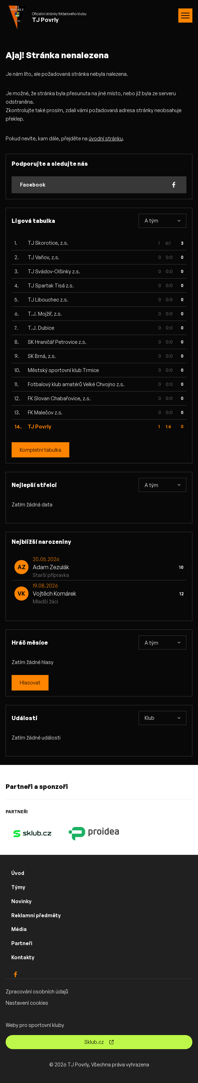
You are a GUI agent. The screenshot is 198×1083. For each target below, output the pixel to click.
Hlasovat (30, 683)
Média (19, 929)
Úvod (17, 873)
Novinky (21, 901)
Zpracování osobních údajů (37, 991)
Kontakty (22, 957)
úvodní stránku (106, 138)
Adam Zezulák (51, 567)
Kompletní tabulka (40, 450)
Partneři (21, 943)
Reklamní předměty (36, 915)
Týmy (18, 887)
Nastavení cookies (27, 1003)
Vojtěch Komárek (54, 593)
